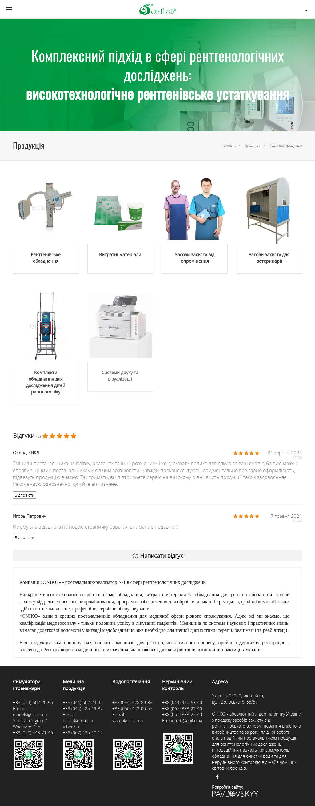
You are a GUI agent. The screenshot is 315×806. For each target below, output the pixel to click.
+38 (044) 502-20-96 (33, 702)
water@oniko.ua (127, 721)
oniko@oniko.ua (78, 721)
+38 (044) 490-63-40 (182, 702)
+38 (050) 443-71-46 (33, 733)
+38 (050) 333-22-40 (182, 714)
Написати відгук (157, 556)
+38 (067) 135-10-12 (83, 733)
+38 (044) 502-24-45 (83, 702)
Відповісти (24, 495)
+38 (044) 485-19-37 (83, 709)
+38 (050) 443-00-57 (132, 709)
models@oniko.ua (30, 714)
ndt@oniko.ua (189, 721)
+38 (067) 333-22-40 (182, 709)
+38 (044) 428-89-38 (132, 702)
